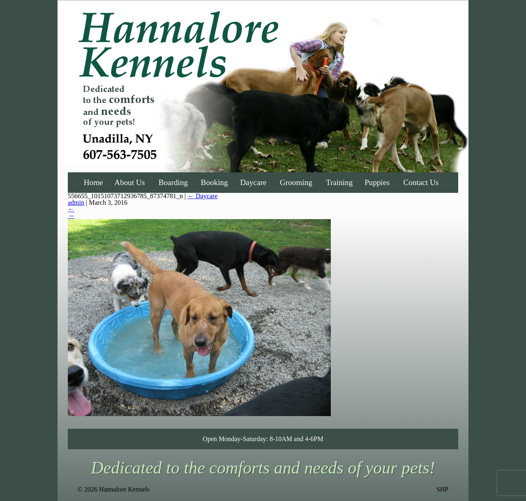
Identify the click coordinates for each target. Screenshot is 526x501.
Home (93, 182)
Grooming (296, 182)
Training (339, 182)
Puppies (377, 182)
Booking (214, 182)
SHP (442, 489)
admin (76, 202)
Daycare (253, 182)
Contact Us (421, 182)
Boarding (173, 182)
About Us (129, 182)
